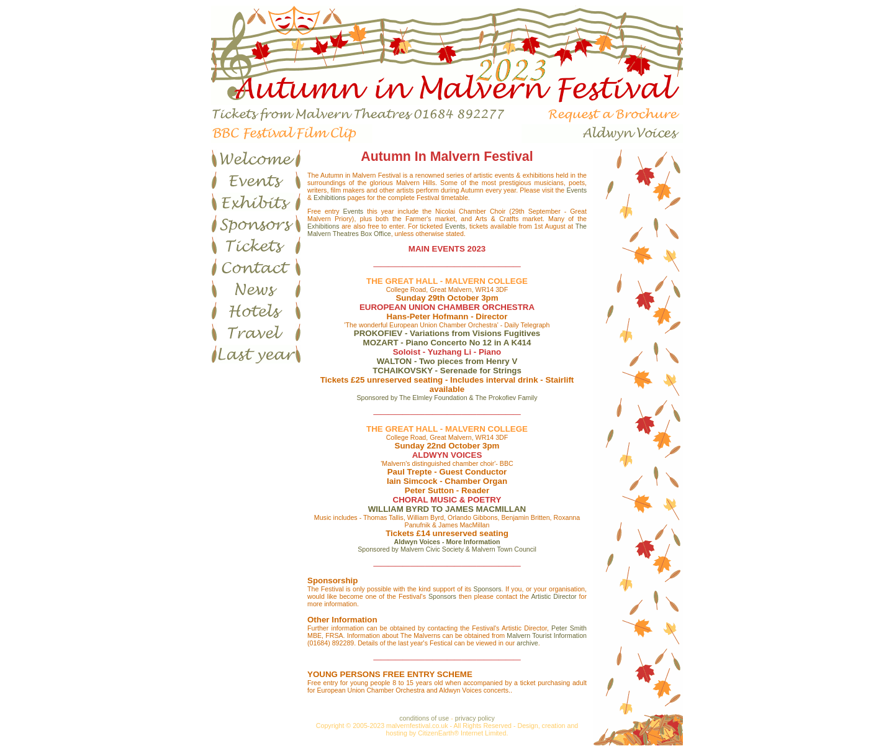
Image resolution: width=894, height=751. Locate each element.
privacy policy (475, 718)
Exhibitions (330, 197)
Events (576, 190)
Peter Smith (569, 628)
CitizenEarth (436, 733)
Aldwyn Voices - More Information (447, 541)
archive (527, 643)
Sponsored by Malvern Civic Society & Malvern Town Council (447, 549)
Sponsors (488, 589)
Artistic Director (553, 596)
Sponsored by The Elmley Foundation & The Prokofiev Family (446, 397)
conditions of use (424, 718)
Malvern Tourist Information (547, 635)
